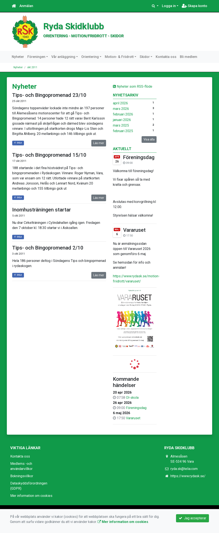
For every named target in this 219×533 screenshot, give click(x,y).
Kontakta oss (166, 57)
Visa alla (149, 139)
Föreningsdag (138, 157)
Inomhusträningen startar (41, 210)
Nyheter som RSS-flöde (132, 86)
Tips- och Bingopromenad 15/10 (49, 155)
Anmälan (26, 6)
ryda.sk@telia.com (184, 469)
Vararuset (134, 230)
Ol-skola (132, 398)
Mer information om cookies (31, 496)
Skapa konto (194, 6)
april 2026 (120, 103)
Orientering (90, 57)
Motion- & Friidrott (119, 57)
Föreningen (36, 57)
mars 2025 (121, 125)
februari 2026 (123, 114)
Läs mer (98, 143)
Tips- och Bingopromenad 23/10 (49, 95)
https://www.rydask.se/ (188, 476)
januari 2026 (122, 120)
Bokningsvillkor (21, 476)
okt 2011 (32, 67)
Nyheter (18, 57)
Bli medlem (188, 57)
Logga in (169, 6)
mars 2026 (121, 109)
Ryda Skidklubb (73, 26)
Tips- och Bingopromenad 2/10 (47, 248)
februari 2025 (123, 131)
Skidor (145, 57)
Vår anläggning (63, 57)
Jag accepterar (192, 518)
